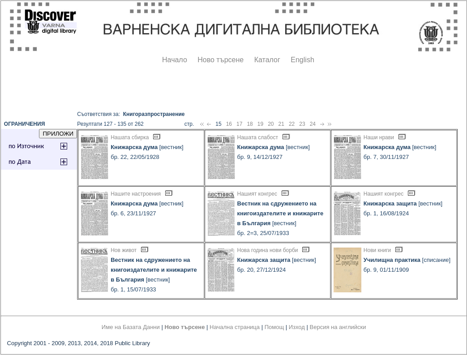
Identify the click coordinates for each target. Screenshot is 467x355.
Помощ (274, 327)
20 (271, 124)
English (302, 60)
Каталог (267, 60)
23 (302, 124)
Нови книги (377, 250)
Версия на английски (338, 327)
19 (260, 124)
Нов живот (124, 250)
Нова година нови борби (267, 250)
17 (239, 124)
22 (292, 124)
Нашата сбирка (130, 137)
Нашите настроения (136, 194)
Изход (297, 327)
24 (313, 124)
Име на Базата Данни (131, 327)
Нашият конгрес (257, 194)
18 (250, 124)
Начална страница (235, 327)
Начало (174, 60)
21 (281, 124)
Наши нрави (379, 137)
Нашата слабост (257, 137)
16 (229, 124)
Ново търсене (220, 60)
